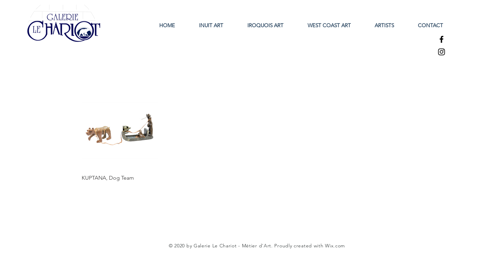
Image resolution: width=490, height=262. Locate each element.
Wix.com (335, 246)
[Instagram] (441, 51)
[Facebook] (441, 39)
